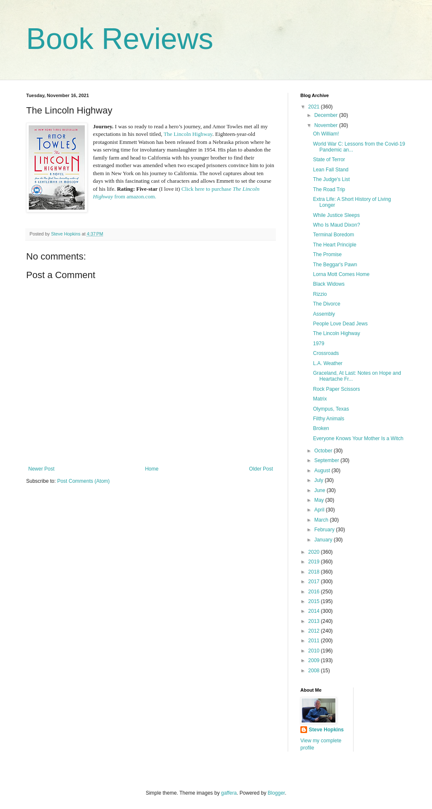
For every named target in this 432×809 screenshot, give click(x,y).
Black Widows (329, 284)
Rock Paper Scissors (336, 389)
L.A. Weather (328, 363)
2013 (314, 621)
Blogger (276, 793)
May (319, 500)
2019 (314, 562)
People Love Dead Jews (340, 324)
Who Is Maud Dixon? (336, 225)
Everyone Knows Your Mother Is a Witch (358, 438)
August (323, 470)
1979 (318, 343)
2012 (314, 631)
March (322, 520)
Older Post (261, 469)
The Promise (327, 254)
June (320, 490)
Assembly (324, 314)
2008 (314, 671)
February (325, 530)
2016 (314, 592)
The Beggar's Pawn (335, 265)
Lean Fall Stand (330, 170)
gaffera (229, 793)
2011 (314, 641)
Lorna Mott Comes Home (341, 274)
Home (152, 469)
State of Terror (329, 159)
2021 (314, 107)
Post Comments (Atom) (83, 481)
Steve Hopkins (326, 730)
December (326, 115)
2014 (314, 611)
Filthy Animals (328, 419)
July (319, 480)
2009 (314, 660)
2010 (314, 651)
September (327, 460)
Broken (321, 428)
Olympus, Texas (331, 409)
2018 (314, 572)
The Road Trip (329, 189)
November (326, 125)
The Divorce (326, 304)
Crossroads (326, 353)
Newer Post (41, 469)
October (324, 451)
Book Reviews (119, 38)
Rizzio (320, 294)
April (320, 510)
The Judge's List (331, 179)
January (324, 540)
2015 (314, 601)
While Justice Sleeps (336, 215)
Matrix (320, 399)
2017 (314, 581)
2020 (314, 552)
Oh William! (326, 134)
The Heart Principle (334, 245)
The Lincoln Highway (188, 134)
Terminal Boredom (333, 235)
